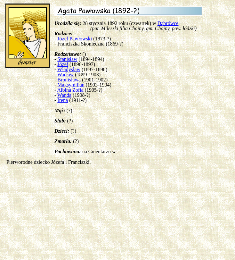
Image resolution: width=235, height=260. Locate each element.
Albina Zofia (70, 90)
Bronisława (69, 79)
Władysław (68, 69)
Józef (62, 64)
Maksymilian (70, 85)
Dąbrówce (168, 23)
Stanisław (67, 59)
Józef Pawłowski (74, 38)
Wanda (64, 95)
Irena (62, 100)
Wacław (65, 74)
